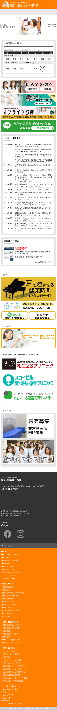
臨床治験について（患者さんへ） (15, 666)
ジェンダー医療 (9, 651)
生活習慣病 (7, 613)
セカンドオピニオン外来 (12, 660)
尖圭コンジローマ (10, 605)
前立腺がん (7, 590)
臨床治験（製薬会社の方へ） (14, 669)
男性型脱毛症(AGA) (10, 596)
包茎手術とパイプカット (12, 634)
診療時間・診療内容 (10, 560)
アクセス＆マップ (10, 575)
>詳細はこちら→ (43, 189)
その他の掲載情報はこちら (43, 262)
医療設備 (6, 563)
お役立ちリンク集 (9, 689)
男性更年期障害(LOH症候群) (13, 593)
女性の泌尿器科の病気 (11, 610)
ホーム (4, 551)
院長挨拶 (6, 558)
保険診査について (10, 569)
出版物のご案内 (9, 578)
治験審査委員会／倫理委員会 (14, 672)
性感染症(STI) (8, 602)
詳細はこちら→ (34, 186)
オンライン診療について (12, 640)
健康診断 (6, 637)
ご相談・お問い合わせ (10, 686)
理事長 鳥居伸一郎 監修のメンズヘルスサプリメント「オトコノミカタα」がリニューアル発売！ (33, 204)
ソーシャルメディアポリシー (14, 703)
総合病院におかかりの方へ (13, 572)
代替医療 (6, 657)
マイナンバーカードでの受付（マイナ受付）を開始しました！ (33, 229)
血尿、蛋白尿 (8, 607)
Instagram (6, 701)
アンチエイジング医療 (11, 663)
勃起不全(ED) (8, 599)
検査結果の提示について (12, 625)
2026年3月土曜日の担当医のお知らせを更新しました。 (33, 166)
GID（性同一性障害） (11, 654)
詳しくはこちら (34, 215)
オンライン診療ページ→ (23, 181)
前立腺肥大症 (8, 587)
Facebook (6, 698)
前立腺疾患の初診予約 (11, 628)
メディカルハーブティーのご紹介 (15, 678)
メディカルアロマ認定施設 (13, 681)
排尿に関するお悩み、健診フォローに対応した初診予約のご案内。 (33, 171)
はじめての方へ (9, 566)
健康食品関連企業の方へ (12, 675)
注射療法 (6, 631)
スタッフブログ (9, 695)
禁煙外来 (6, 616)
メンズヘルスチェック (12, 643)
